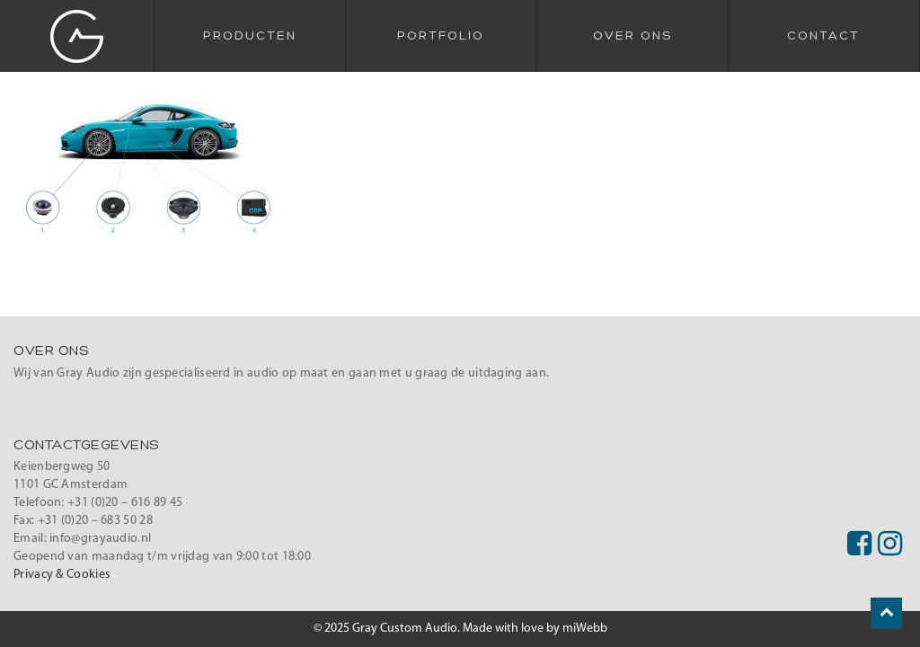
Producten (249, 36)
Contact (823, 36)
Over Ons (632, 36)
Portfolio (440, 36)
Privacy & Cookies (62, 574)
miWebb (584, 628)
